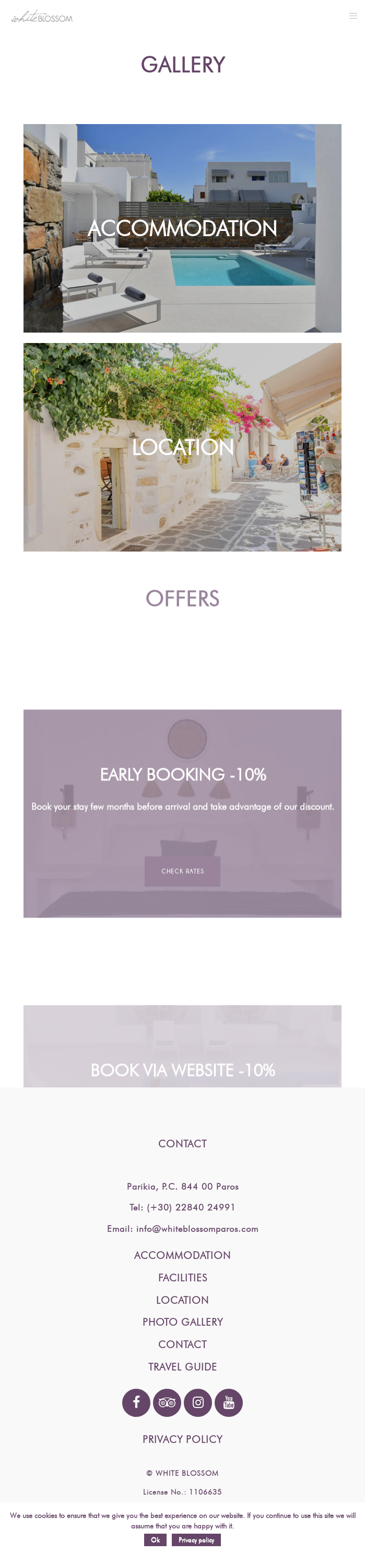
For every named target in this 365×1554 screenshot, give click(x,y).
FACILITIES (182, 1277)
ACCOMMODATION (182, 1255)
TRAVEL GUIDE (182, 1367)
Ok (155, 1540)
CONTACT (182, 1344)
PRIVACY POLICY (182, 1439)
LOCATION (182, 1300)
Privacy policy (196, 1540)
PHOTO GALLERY (183, 1322)
